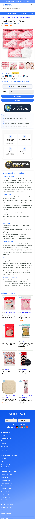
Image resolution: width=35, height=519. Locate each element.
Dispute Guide (5, 467)
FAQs (2, 461)
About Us (3, 435)
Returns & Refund (6, 483)
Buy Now (17, 100)
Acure (17, 23)
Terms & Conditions (6, 474)
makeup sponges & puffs (10, 312)
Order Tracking (5, 464)
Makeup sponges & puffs (26, 17)
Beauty (3, 13)
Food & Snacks (22, 13)
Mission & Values (6, 438)
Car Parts (30, 13)
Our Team (4, 441)
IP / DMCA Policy (6, 497)
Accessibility (4, 500)
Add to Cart (17, 96)
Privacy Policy (5, 491)
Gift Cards (4, 510)
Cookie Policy (5, 494)
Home (2, 17)
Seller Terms (4, 477)
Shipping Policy (5, 480)
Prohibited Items (6, 488)
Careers (3, 443)
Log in (17, 4)
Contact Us (4, 458)
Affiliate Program (6, 507)
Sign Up (25, 4)
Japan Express (8, 23)
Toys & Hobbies (11, 13)
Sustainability (5, 446)
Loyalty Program (6, 513)
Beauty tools (15, 17)
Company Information (4, 450)
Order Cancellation (6, 486)
